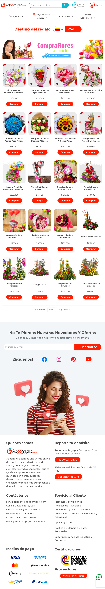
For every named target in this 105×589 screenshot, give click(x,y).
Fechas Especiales (86, 16)
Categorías (15, 16)
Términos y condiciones (68, 501)
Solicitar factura (68, 476)
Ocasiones (65, 16)
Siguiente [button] (65, 309)
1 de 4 (52, 310)
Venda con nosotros (73, 576)
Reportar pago (67, 459)
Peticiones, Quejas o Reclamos (72, 509)
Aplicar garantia (64, 522)
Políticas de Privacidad (68, 505)
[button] (14, 90)
